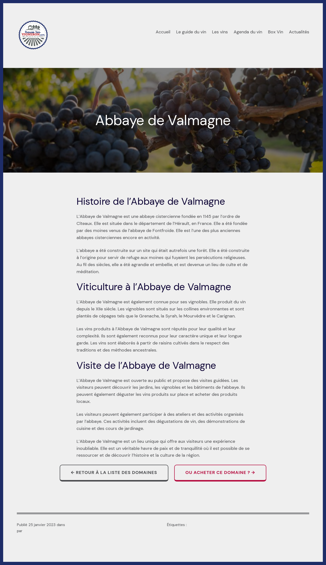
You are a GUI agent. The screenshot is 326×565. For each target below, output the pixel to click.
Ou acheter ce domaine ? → (220, 472)
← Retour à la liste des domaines (114, 472)
